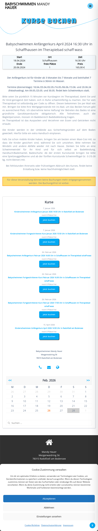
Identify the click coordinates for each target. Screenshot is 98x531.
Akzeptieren (49, 498)
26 (48, 410)
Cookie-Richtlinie (32, 525)
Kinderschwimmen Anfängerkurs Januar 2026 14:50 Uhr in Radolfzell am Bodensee (49, 211)
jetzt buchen (49, 220)
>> (88, 380)
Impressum (68, 525)
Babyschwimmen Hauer (27, 6)
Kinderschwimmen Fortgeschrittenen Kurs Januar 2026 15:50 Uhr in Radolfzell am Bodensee (49, 233)
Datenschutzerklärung (51, 525)
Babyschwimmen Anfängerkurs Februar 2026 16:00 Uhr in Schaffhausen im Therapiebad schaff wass (49, 255)
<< (10, 380)
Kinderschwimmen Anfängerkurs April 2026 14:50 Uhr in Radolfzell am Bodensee (49, 328)
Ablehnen (49, 507)
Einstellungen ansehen (49, 516)
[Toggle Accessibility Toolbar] (92, 525)
